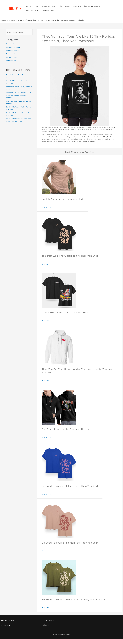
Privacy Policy (5, 625)
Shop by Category (10, 20)
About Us (46, 625)
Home (3, 20)
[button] (73, 6)
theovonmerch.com (64, 634)
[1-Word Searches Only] (17, 32)
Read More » (46, 207)
